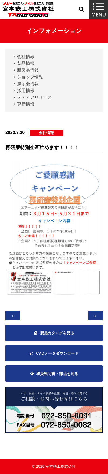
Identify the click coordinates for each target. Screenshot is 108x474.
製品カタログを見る (57, 333)
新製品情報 (28, 70)
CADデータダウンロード (57, 353)
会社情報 (25, 56)
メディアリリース (34, 97)
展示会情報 (28, 83)
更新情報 (25, 104)
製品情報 (25, 63)
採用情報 (25, 90)
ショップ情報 (30, 77)
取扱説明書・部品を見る (57, 373)
